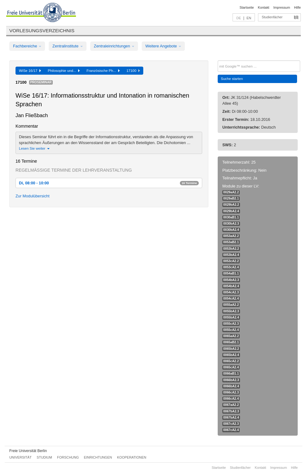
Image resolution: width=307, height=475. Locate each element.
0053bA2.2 (231, 248)
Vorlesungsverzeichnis (41, 30)
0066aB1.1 (231, 373)
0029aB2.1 (231, 198)
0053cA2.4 (231, 267)
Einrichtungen (98, 457)
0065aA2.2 (231, 336)
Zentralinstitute (67, 46)
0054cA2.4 (231, 298)
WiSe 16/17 (30, 71)
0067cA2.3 (231, 423)
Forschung (68, 457)
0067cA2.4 (231, 430)
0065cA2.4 (231, 367)
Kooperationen (131, 457)
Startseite (247, 7)
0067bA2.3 (231, 411)
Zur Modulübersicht (33, 196)
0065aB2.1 (231, 342)
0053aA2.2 (231, 236)
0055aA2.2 (231, 304)
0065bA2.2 (231, 348)
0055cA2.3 (231, 323)
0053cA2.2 (231, 261)
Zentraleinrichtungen (114, 46)
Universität (20, 457)
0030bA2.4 (231, 229)
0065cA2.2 (231, 361)
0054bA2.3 (231, 280)
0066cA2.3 (231, 392)
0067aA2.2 (231, 405)
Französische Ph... (103, 71)
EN (249, 18)
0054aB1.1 (231, 273)
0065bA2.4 (231, 355)
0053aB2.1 (231, 242)
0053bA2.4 (231, 255)
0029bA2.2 (231, 204)
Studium (44, 457)
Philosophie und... (64, 71)
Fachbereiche (27, 46)
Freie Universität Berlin (28, 451)
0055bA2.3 (231, 311)
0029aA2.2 (231, 192)
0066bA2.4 (231, 386)
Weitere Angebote (163, 46)
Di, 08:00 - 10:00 (109, 183)
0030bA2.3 (231, 223)
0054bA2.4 (231, 286)
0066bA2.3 (231, 380)
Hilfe (297, 7)
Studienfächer (272, 17)
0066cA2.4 (231, 398)
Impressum (281, 7)
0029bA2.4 (231, 211)
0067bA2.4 (231, 417)
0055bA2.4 (231, 317)
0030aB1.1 (231, 217)
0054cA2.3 (231, 292)
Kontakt (263, 7)
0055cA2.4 (231, 330)
